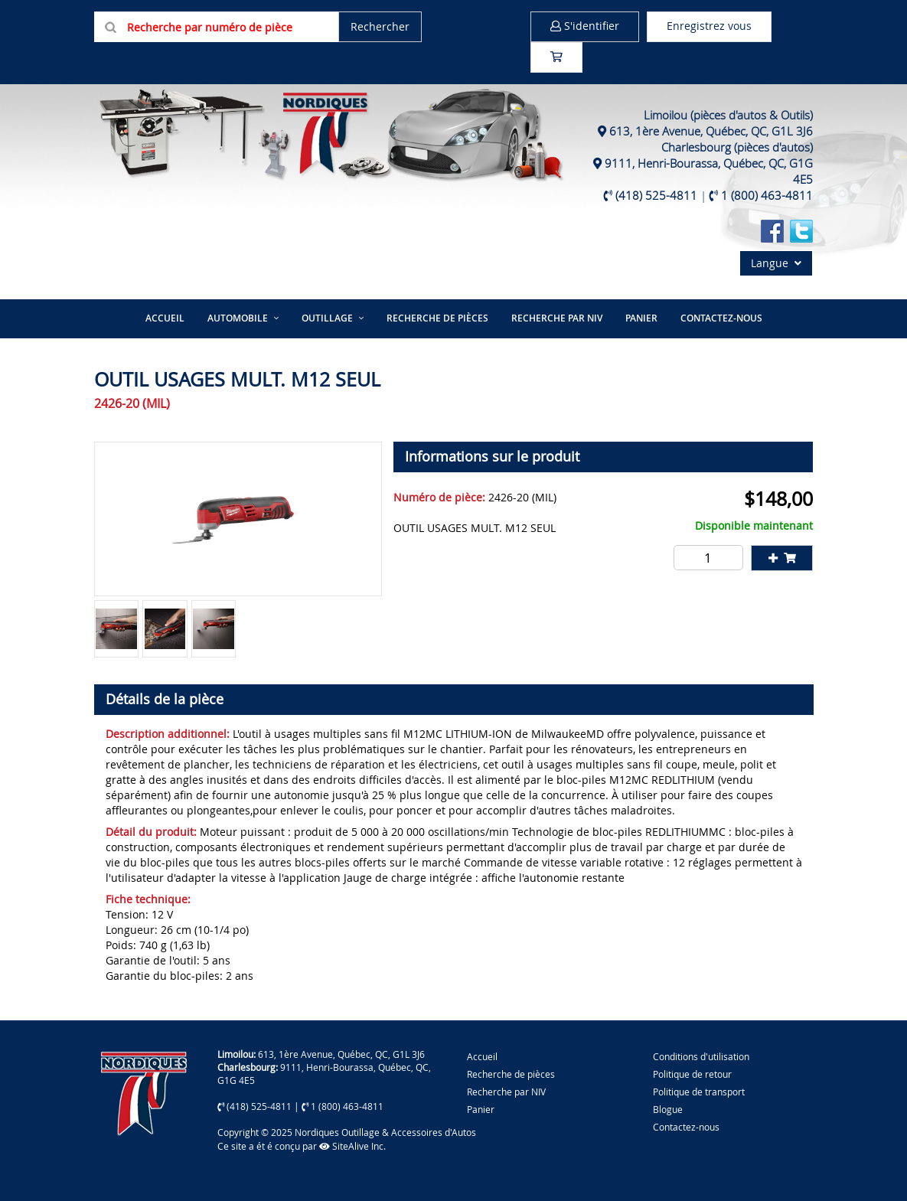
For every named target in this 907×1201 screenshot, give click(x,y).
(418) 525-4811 (656, 195)
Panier (480, 1109)
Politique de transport (699, 1091)
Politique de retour (692, 1074)
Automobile (237, 318)
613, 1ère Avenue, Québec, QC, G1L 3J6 (711, 131)
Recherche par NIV (556, 318)
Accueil (164, 318)
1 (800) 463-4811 (767, 195)
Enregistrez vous (709, 25)
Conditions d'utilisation (701, 1056)
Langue (776, 263)
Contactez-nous (721, 318)
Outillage (327, 318)
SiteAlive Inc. (352, 1146)
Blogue (668, 1109)
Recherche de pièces (437, 318)
